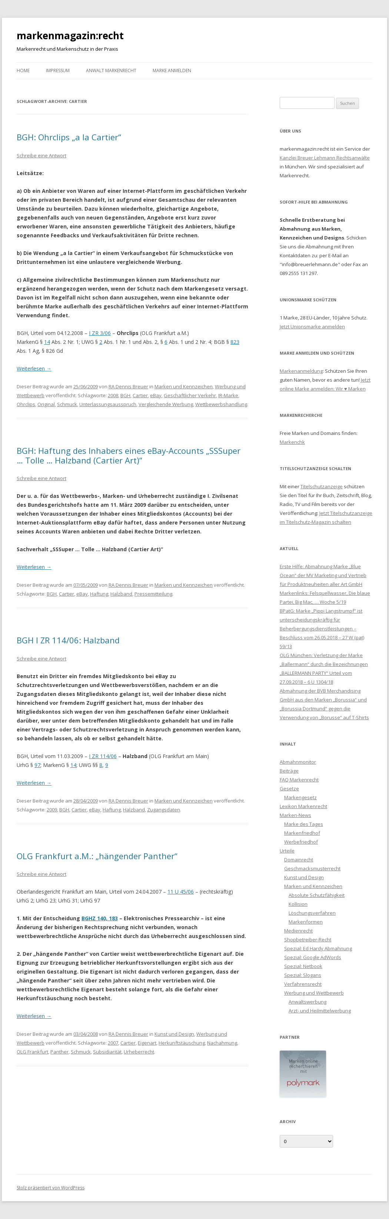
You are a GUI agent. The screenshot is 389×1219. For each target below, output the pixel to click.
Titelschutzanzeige (321, 486)
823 (234, 341)
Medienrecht (298, 930)
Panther (59, 1051)
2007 (113, 1042)
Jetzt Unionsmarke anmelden (312, 326)
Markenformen (306, 921)
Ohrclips (26, 404)
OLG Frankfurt (32, 1051)
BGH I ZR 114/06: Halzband (68, 640)
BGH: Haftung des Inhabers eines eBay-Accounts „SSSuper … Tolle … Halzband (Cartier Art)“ (128, 455)
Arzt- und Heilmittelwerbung (320, 1010)
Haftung (99, 593)
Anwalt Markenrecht (111, 70)
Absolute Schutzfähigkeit (317, 895)
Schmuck (67, 404)
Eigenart (147, 1042)
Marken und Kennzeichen (183, 386)
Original (46, 404)
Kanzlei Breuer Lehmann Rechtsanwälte (325, 157)
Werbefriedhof (301, 841)
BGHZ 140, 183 (100, 918)
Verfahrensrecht (303, 984)
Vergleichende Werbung (166, 404)
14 (47, 341)
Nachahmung (222, 1042)
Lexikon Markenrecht (303, 806)
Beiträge (289, 770)
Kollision (298, 904)
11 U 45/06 (180, 891)
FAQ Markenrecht (299, 779)
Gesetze (289, 788)
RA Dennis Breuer (128, 386)
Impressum (58, 70)
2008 (113, 395)
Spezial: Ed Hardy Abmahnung (318, 948)
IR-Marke (228, 395)
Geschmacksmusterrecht (312, 868)
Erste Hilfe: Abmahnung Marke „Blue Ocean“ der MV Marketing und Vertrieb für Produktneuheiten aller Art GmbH (323, 575)
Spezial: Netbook (303, 966)
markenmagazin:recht (70, 35)
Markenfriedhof (302, 833)
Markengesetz (300, 797)
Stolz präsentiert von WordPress (50, 1188)
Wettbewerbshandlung (221, 404)
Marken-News (295, 815)
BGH (125, 395)
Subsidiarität (107, 1051)
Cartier (140, 395)
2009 (52, 809)
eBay (156, 395)
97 (37, 764)
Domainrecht (298, 859)
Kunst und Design (174, 1034)
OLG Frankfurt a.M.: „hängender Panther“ (97, 855)
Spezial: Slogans (302, 975)
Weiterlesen (34, 368)
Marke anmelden (172, 70)
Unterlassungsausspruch (107, 404)
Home (23, 70)
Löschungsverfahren (312, 913)
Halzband (121, 593)
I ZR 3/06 (100, 332)
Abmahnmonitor (298, 761)
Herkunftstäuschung (182, 1042)
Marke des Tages (303, 824)
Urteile (287, 850)
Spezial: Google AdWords (312, 957)
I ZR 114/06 (103, 756)
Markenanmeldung (301, 371)
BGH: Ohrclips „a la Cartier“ (69, 137)
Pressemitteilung (153, 593)
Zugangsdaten (163, 809)
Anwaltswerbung (307, 1001)
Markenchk (292, 442)
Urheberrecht (139, 1051)
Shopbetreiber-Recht (307, 939)
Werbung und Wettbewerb (314, 992)
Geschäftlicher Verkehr (190, 395)
